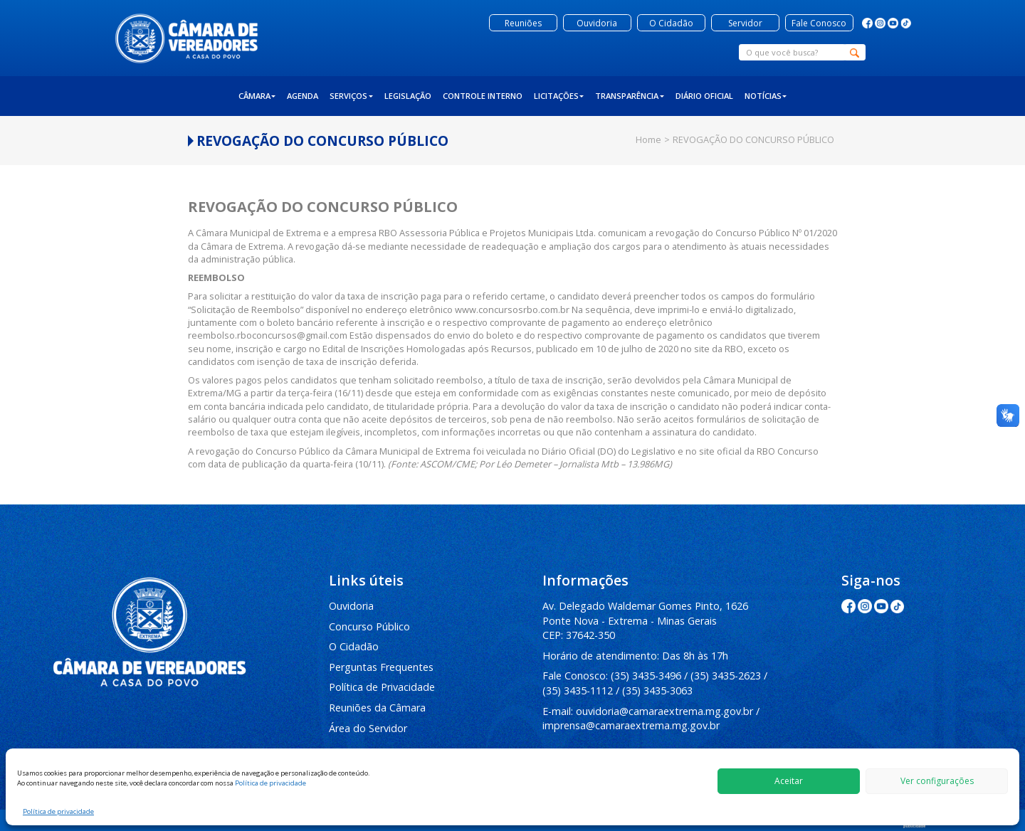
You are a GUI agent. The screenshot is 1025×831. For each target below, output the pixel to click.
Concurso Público (369, 626)
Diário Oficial (704, 95)
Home (648, 139)
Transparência (629, 95)
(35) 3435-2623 (725, 675)
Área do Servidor (368, 728)
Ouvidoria (351, 606)
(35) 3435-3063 (657, 690)
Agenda (302, 95)
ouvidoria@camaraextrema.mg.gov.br (664, 711)
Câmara (257, 95)
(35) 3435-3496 (646, 675)
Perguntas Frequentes (381, 667)
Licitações (559, 95)
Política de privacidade (270, 783)
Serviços (351, 95)
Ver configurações (937, 781)
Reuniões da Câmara (377, 707)
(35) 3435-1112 (577, 690)
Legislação (407, 95)
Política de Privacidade (382, 687)
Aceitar (788, 781)
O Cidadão (354, 646)
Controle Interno (482, 95)
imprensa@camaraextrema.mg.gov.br (631, 725)
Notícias (766, 95)
